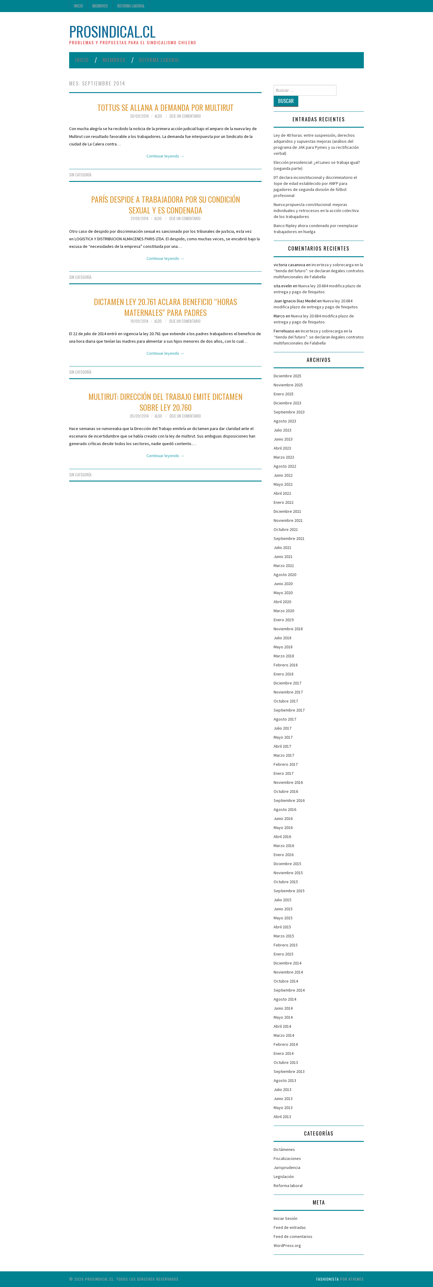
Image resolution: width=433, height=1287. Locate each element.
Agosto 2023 (285, 421)
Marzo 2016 (284, 845)
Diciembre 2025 (287, 376)
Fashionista (327, 1279)
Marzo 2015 (284, 936)
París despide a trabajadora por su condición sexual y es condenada (165, 204)
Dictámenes (284, 1149)
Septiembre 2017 (289, 710)
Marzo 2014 (284, 1035)
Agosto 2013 (285, 1080)
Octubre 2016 (286, 791)
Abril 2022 (282, 493)
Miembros (100, 6)
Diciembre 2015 (287, 863)
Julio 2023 (282, 430)
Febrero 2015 (286, 945)
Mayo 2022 (283, 484)
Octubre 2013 (286, 1062)
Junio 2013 (283, 1098)
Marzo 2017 (284, 755)
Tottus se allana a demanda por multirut (165, 107)
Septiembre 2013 (289, 1071)
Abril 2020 (282, 601)
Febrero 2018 (286, 665)
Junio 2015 (283, 908)
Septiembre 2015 (289, 890)
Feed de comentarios (293, 1236)
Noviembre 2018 (288, 628)
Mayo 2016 (283, 827)
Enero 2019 (283, 619)
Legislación (284, 1176)
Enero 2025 (283, 394)
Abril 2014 (282, 1026)
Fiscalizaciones (287, 1158)
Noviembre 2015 (288, 872)
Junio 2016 (283, 818)
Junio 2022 (283, 475)
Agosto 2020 (285, 574)
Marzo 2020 (284, 610)
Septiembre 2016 (289, 800)
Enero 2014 (283, 1053)
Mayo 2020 (283, 592)
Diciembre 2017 (287, 683)
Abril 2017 (282, 746)
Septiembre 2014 (289, 990)
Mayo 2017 (283, 737)
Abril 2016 (282, 836)
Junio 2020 (283, 583)
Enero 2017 (283, 773)
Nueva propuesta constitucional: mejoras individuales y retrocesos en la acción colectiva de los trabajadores (316, 210)
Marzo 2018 (284, 656)
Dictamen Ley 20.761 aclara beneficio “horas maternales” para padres (165, 307)
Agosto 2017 (285, 719)
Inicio (78, 6)
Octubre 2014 (286, 981)
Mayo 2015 (283, 918)
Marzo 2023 (284, 457)
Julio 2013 (282, 1089)
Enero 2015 (283, 954)
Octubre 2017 (286, 701)
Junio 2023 (283, 439)
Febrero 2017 (286, 764)
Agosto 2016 (285, 809)
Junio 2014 (283, 1008)
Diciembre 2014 (287, 963)
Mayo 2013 (283, 1107)
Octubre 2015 (286, 881)
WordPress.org (287, 1245)
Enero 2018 (283, 674)
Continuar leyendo (165, 156)
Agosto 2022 (285, 466)
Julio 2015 (282, 899)
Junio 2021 (283, 556)
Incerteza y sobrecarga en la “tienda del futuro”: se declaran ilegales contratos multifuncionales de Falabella (319, 270)
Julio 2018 (282, 637)
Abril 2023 (282, 448)
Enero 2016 (283, 854)
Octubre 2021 (286, 529)
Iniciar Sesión (285, 1218)
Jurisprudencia (287, 1167)
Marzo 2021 (284, 565)
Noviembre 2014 (288, 972)
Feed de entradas (290, 1227)
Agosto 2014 (285, 999)
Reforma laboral (131, 6)
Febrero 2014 (286, 1044)
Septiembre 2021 (289, 538)
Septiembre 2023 (289, 412)
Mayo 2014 (283, 1017)
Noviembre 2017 (288, 692)
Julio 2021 (282, 547)
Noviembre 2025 (288, 385)
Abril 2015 (282, 927)
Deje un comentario (185, 116)
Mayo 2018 (283, 647)
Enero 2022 (283, 502)
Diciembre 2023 (287, 403)
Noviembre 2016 (288, 782)
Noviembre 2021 (288, 520)
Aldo (158, 116)
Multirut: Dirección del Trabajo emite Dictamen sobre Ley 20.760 (165, 402)
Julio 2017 (282, 728)
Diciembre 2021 (287, 511)
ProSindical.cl (112, 31)
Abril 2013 (282, 1116)
